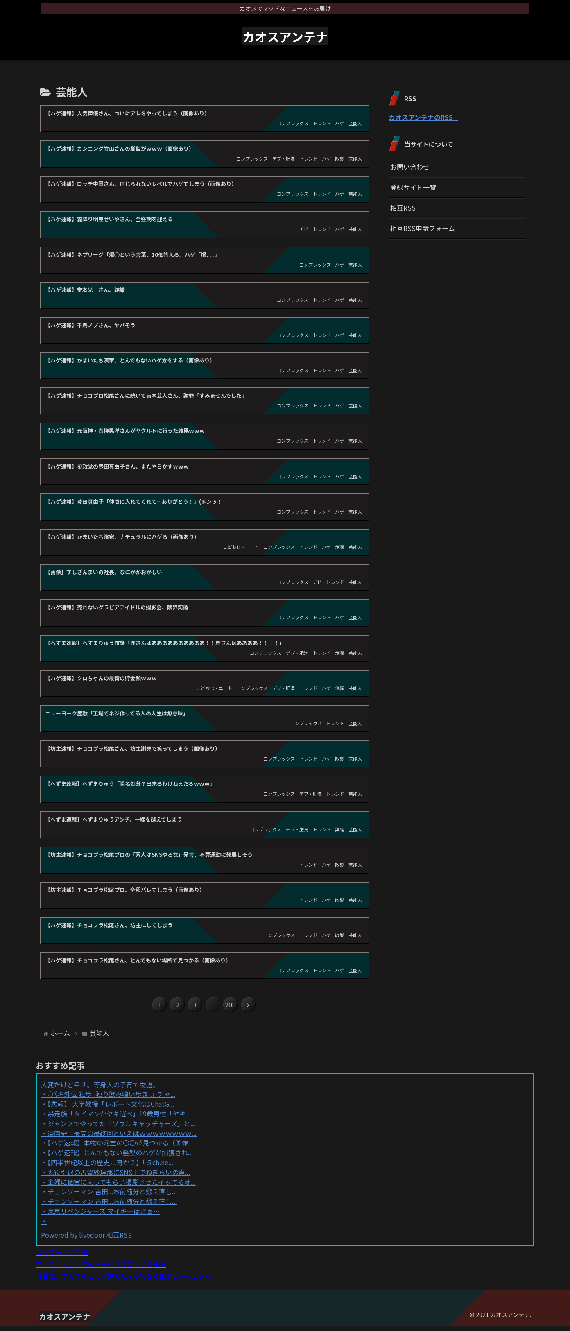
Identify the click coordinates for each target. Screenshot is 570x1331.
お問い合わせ (410, 167)
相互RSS (403, 208)
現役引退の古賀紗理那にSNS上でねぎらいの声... (119, 1176)
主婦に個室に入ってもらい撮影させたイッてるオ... (122, 1186)
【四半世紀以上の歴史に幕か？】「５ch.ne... (110, 1167)
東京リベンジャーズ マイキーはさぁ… (104, 1215)
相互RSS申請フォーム (422, 228)
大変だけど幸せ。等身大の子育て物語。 (100, 1088)
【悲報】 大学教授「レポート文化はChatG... (111, 1108)
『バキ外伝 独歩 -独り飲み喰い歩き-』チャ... (111, 1098)
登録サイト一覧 (413, 187)
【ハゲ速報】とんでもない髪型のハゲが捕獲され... (120, 1157)
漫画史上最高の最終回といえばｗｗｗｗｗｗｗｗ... (122, 1137)
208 (237, 1007)
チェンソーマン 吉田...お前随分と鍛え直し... (112, 1196)
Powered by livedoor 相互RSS (86, 1239)
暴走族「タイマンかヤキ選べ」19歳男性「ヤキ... (119, 1118)
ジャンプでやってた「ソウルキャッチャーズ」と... (121, 1127)
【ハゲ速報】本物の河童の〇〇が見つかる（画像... (120, 1147)
